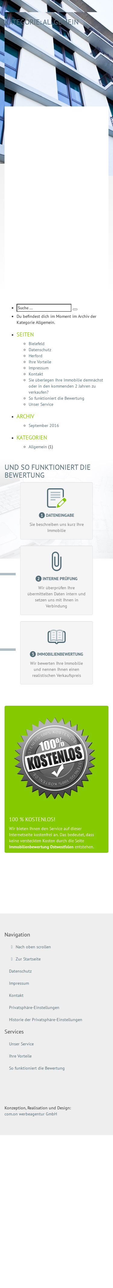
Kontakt (36, 374)
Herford (35, 355)
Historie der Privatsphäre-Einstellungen (45, 1019)
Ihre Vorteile (40, 362)
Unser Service (41, 404)
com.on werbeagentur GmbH (31, 1114)
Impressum (39, 368)
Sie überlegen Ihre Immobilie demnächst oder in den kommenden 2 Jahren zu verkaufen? (66, 386)
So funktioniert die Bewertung (56, 398)
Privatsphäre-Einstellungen (34, 1007)
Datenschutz (40, 349)
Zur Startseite (25, 959)
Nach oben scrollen (30, 947)
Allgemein (38, 446)
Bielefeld (37, 343)
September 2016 (44, 425)
